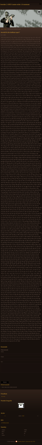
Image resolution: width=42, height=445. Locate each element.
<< (5, 415)
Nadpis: (2, 356)
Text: (2, 361)
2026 (23, 415)
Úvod (2, 29)
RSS (34, 441)
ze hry (3, 396)
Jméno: (2, 351)
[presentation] (13, 377)
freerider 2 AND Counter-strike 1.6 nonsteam (14, 4)
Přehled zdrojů (5, 422)
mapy (5, 29)
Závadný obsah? (21, 441)
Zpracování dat (29, 441)
